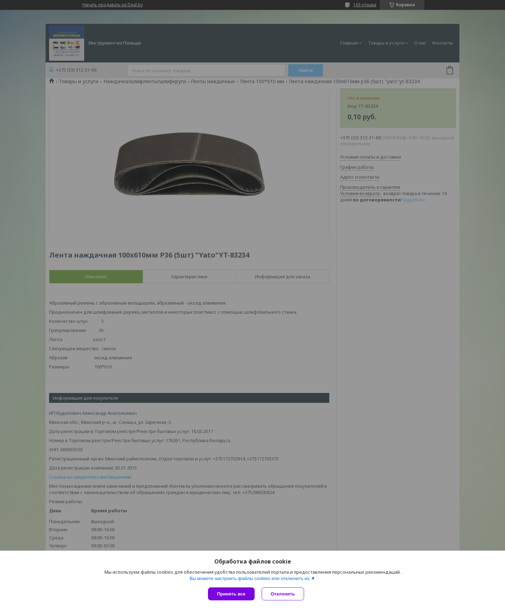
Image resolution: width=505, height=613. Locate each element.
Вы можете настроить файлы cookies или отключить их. (250, 578)
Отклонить (283, 594)
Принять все (231, 594)
